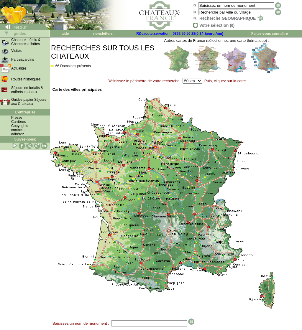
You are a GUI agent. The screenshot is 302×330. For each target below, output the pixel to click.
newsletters (103, 34)
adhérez (17, 134)
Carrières (18, 122)
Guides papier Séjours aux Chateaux (28, 102)
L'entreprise (25, 112)
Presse (16, 118)
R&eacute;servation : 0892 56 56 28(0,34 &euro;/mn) (179, 34)
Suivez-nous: (25, 139)
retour (13, 27)
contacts (17, 130)
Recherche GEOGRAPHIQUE (231, 18)
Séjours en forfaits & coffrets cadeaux (27, 90)
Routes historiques (25, 79)
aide (65, 34)
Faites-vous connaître (269, 34)
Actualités (19, 68)
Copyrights (19, 126)
